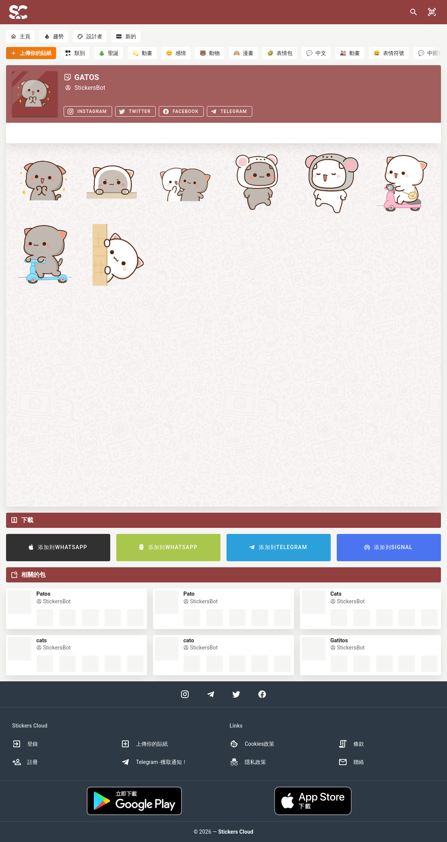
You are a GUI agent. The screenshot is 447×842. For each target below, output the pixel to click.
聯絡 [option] (351, 762)
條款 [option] (351, 743)
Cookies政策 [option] (252, 743)
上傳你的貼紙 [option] (144, 743)
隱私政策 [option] (248, 762)
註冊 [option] (25, 762)
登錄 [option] (25, 743)
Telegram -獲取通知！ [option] (154, 762)
